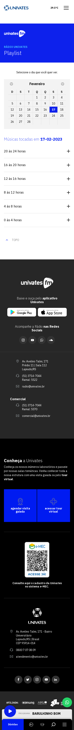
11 (61, 103)
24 (53, 115)
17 (53, 109)
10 (53, 103)
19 (12, 115)
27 (20, 122)
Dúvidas (13, 724)
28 (28, 122)
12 (12, 109)
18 (61, 109)
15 (36, 109)
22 (36, 115)
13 (20, 109)
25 (61, 115)
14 (28, 109)
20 (20, 115)
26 (12, 122)
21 (28, 115)
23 (45, 115)
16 (45, 109)
